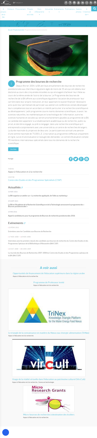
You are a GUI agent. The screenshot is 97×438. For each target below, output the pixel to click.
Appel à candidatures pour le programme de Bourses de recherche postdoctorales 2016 (41, 216)
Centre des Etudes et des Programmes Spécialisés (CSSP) (35, 180)
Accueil (10, 30)
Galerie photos (78, 10)
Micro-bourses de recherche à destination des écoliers (48, 414)
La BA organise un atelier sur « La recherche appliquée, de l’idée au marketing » (38, 196)
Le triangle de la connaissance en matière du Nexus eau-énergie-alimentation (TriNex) (48, 333)
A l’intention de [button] (87, 11)
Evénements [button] (59, 10)
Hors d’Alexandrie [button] (39, 11)
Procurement (20, 9)
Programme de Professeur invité (48, 282)
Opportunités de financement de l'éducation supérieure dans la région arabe (49, 273)
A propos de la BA (3, 13)
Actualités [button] (49, 10)
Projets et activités (30, 11)
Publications (70, 9)
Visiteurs (10, 9)
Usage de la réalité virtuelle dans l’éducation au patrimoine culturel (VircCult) (48, 379)
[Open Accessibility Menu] (5, 432)
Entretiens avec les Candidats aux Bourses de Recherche (29, 231)
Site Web (13, 149)
